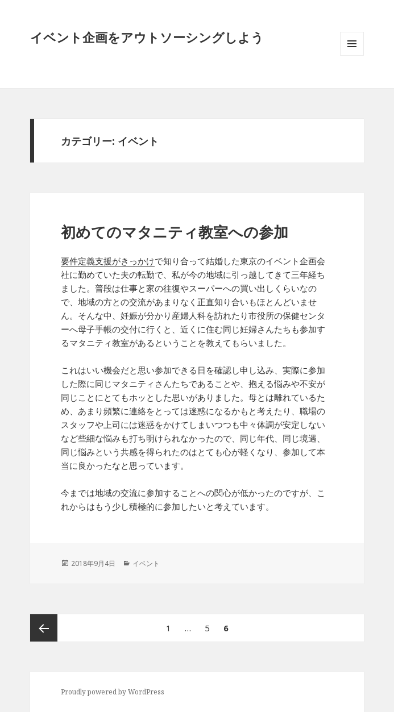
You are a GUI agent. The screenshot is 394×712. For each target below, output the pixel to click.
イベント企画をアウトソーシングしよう (147, 36)
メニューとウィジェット (352, 55)
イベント (146, 563)
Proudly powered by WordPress (112, 692)
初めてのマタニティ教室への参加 (174, 232)
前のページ (43, 628)
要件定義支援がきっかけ (108, 261)
